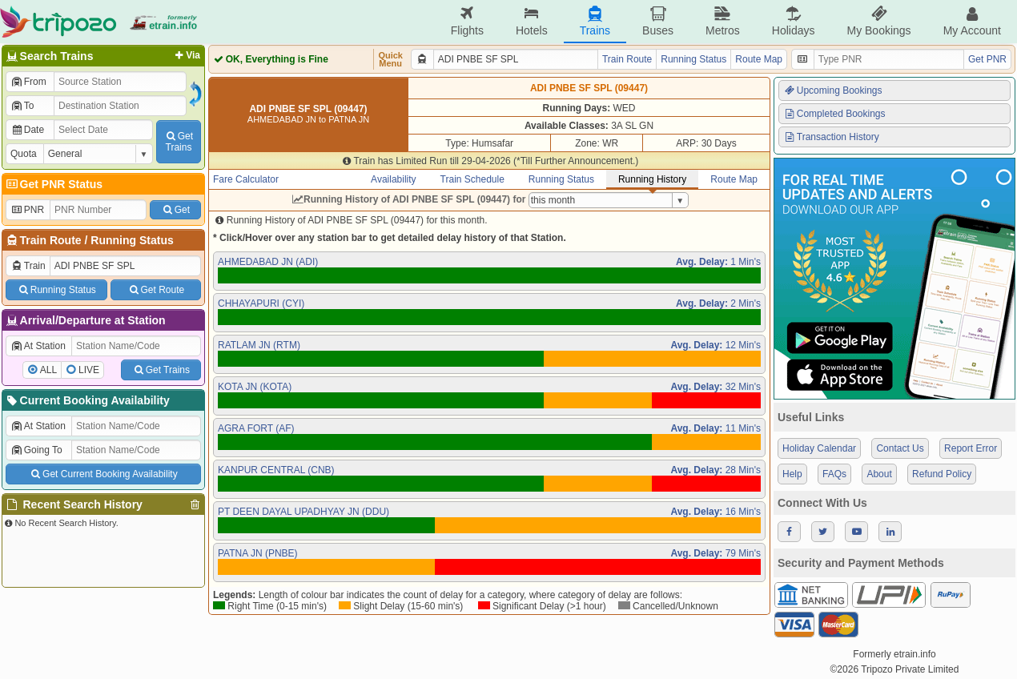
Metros (722, 21)
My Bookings (878, 21)
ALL (48, 370)
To (22, 105)
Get (175, 209)
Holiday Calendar (819, 448)
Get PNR (987, 59)
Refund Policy (941, 474)
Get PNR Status (53, 184)
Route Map (758, 59)
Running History (652, 179)
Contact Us (899, 448)
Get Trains (161, 370)
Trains (595, 21)
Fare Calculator (246, 179)
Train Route (51, 240)
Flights (467, 21)
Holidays (793, 21)
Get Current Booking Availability (103, 474)
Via (186, 55)
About (878, 474)
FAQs (834, 474)
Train (28, 265)
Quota (23, 153)
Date (27, 129)
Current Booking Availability (87, 400)
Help (792, 474)
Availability (393, 179)
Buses (657, 21)
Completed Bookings (834, 113)
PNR (27, 209)
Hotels (532, 21)
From (28, 81)
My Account (972, 21)
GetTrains (178, 142)
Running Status (131, 240)
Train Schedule (472, 179)
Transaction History (831, 137)
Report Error (970, 448)
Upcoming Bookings (832, 90)
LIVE (88, 370)
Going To (36, 450)
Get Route (155, 289)
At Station (38, 346)
